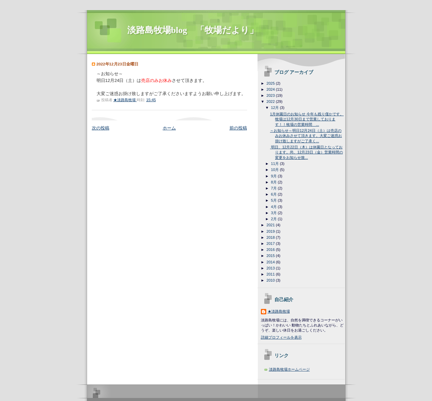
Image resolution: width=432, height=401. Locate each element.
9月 (274, 176)
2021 (271, 225)
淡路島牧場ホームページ (289, 369)
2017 (271, 243)
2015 (271, 256)
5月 (274, 200)
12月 (275, 108)
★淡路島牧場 (279, 311)
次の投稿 (100, 128)
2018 (271, 237)
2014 (271, 262)
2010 (271, 280)
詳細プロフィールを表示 (281, 337)
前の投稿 (238, 128)
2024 (271, 89)
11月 (275, 164)
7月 (274, 188)
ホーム (169, 128)
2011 (271, 274)
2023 (271, 95)
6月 (274, 194)
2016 (271, 250)
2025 (271, 83)
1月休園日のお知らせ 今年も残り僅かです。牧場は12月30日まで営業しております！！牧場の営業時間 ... (307, 119)
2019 (271, 231)
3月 (274, 213)
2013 (271, 268)
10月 (275, 170)
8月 (274, 182)
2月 (274, 219)
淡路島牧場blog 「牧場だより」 (193, 30)
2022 (271, 101)
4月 (274, 207)
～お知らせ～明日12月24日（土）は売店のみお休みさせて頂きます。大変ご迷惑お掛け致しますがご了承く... (306, 135)
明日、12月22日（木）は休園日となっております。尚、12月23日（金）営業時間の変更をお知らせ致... (306, 152)
